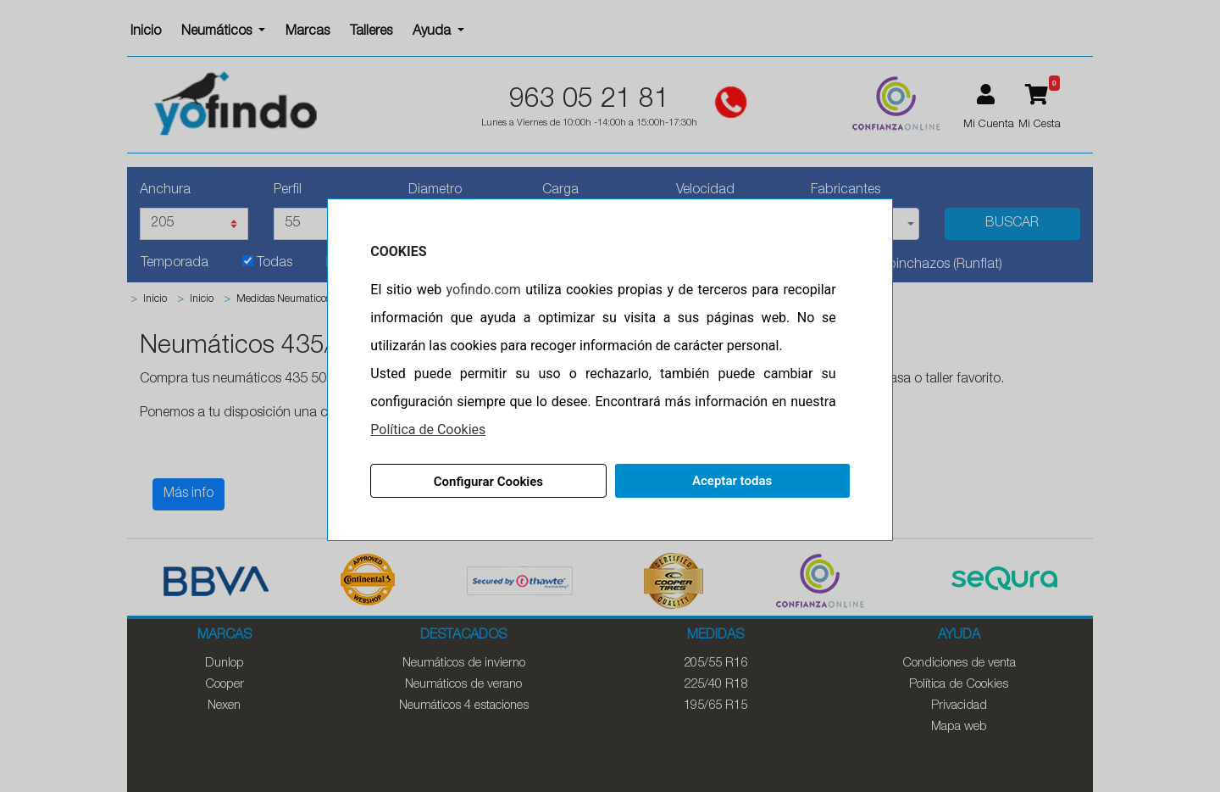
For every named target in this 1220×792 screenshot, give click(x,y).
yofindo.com (484, 290)
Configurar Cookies (489, 481)
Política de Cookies (430, 429)
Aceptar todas (731, 480)
